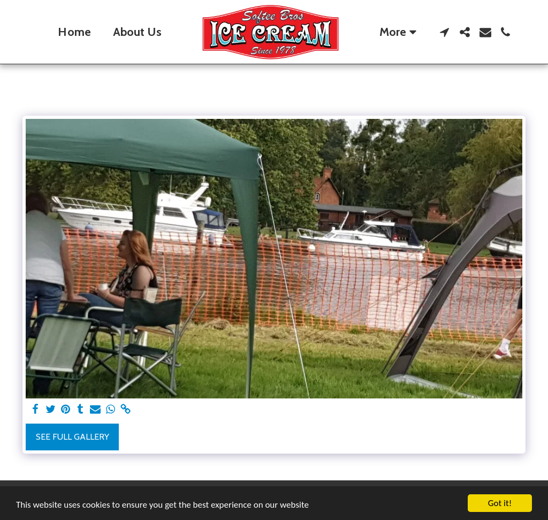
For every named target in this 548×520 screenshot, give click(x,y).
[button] (444, 32)
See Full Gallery (72, 437)
